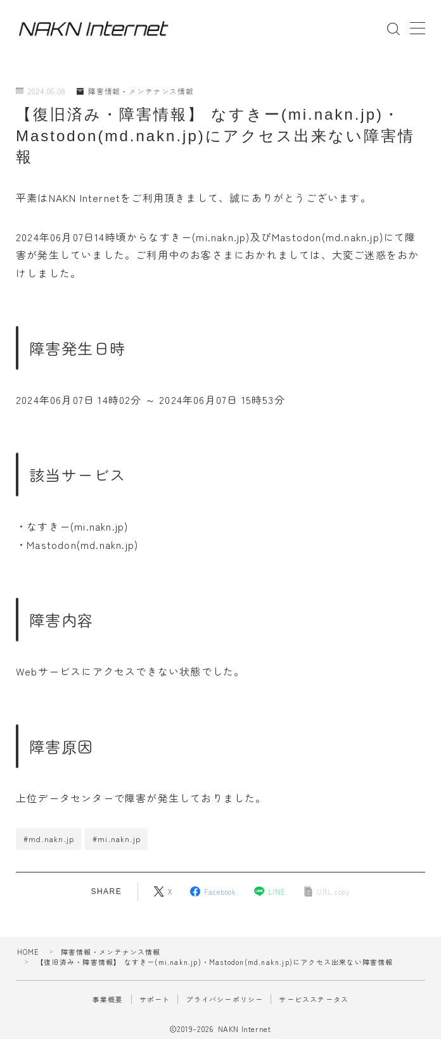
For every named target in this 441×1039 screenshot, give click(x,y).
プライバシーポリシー (224, 999)
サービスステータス (313, 999)
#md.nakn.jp (48, 838)
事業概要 (108, 999)
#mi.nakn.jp (117, 838)
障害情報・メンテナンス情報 (136, 91)
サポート (154, 999)
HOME (28, 952)
